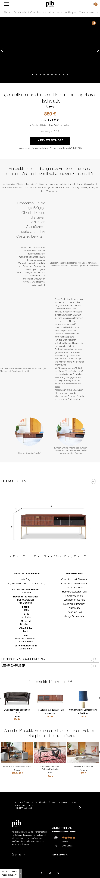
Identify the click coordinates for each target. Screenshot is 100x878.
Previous (2, 50)
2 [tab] (36, 74)
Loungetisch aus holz (74, 600)
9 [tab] (63, 74)
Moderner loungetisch (74, 604)
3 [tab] (40, 74)
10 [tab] (67, 74)
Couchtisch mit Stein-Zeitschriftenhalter (50, 770)
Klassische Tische (74, 596)
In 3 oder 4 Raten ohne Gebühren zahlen (50, 125)
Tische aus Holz (74, 612)
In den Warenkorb (50, 140)
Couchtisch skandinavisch (74, 584)
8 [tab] (59, 74)
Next (98, 50)
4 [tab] (44, 74)
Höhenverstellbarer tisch (74, 592)
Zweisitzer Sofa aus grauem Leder (17, 713)
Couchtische (20, 12)
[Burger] (6, 4)
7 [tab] (56, 74)
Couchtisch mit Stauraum (74, 579)
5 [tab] (48, 74)
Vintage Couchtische (74, 616)
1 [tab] (32, 74)
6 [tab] (52, 74)
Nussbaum (74, 608)
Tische (7, 12)
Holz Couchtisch (74, 588)
